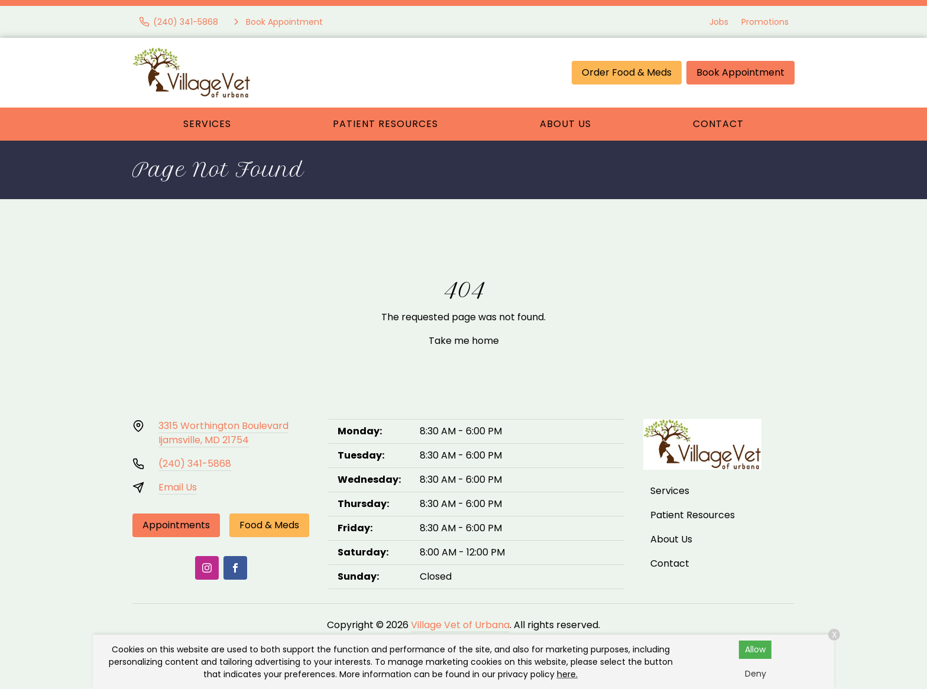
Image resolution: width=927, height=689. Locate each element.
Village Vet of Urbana (460, 625)
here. (567, 674)
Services (207, 124)
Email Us (177, 487)
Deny (755, 674)
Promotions (765, 22)
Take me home (464, 340)
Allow (755, 649)
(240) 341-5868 (194, 463)
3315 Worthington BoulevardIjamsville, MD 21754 (223, 433)
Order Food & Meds (627, 72)
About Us (565, 124)
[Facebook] (235, 568)
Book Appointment (740, 72)
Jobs (718, 22)
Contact (718, 124)
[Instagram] (207, 568)
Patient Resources (385, 124)
